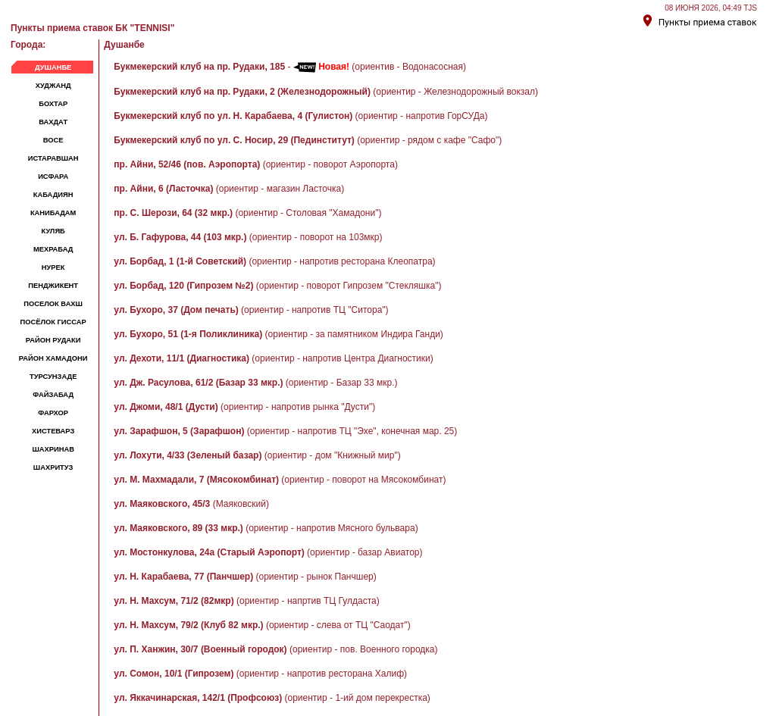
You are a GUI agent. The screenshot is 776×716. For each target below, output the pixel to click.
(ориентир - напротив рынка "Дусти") (244, 407)
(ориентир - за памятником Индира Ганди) (278, 334)
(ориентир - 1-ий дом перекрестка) (272, 698)
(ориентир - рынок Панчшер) (245, 576)
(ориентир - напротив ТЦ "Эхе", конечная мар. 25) (285, 431)
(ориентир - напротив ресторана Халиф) (260, 673)
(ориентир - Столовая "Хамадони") (247, 213)
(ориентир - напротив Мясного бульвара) (266, 528)
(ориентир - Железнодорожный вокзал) (326, 91)
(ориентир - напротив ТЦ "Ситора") (251, 310)
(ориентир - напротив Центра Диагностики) (273, 358)
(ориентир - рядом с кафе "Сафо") (308, 140)
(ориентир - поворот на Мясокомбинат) (280, 479)
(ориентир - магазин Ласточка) (229, 188)
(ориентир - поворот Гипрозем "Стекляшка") (277, 285)
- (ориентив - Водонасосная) (290, 66)
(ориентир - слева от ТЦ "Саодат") (262, 625)
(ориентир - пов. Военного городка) (275, 649)
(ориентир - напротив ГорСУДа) (300, 116)
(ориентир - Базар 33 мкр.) (255, 382)
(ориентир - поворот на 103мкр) (248, 237)
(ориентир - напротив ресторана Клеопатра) (274, 261)
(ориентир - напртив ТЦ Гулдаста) (246, 601)
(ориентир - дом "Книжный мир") (257, 455)
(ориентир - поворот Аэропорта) (256, 164)
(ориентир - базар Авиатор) (268, 552)
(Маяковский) (191, 504)
